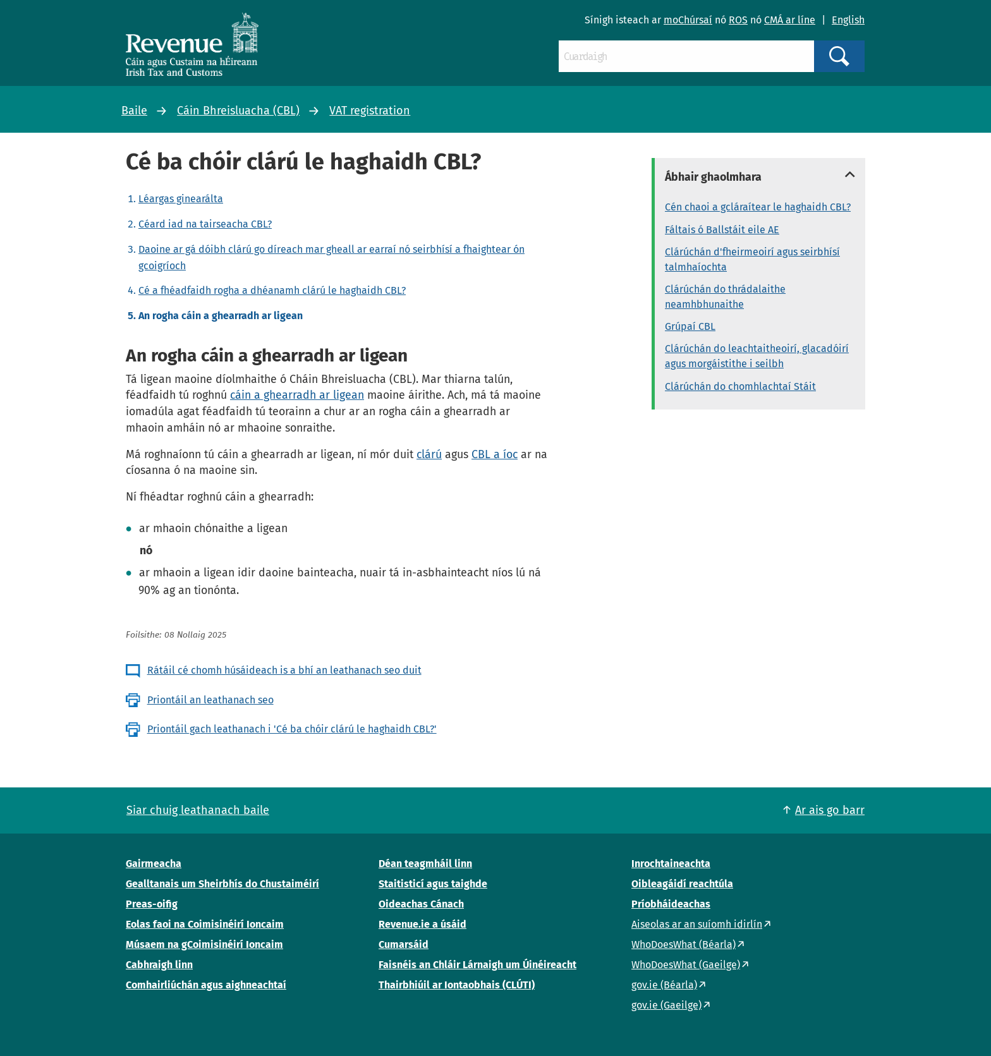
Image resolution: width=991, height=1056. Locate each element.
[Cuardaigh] (686, 56)
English (848, 20)
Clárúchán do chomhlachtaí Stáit (740, 386)
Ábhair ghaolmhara (713, 177)
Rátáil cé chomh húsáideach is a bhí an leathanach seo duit (284, 670)
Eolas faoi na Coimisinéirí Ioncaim (205, 924)
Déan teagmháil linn (425, 864)
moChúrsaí (688, 20)
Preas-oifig (152, 904)
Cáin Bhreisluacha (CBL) (238, 111)
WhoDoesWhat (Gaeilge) (685, 965)
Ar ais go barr (830, 810)
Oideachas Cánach (421, 904)
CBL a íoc (494, 454)
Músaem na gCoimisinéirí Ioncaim (204, 944)
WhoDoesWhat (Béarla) (683, 944)
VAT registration (369, 111)
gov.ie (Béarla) (664, 985)
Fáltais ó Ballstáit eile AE (722, 230)
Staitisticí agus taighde (433, 884)
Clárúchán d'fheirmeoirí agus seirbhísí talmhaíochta (752, 259)
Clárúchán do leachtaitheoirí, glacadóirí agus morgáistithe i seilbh (757, 356)
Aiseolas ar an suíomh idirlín (696, 924)
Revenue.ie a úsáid (422, 924)
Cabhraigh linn (159, 965)
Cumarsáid (404, 944)
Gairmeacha (153, 864)
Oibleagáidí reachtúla (682, 884)
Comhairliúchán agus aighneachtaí (206, 985)
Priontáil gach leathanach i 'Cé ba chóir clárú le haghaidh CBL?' (292, 729)
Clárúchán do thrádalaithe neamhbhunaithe (725, 296)
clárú (429, 454)
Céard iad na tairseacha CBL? (205, 224)
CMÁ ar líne (789, 20)
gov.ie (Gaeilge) (666, 1005)
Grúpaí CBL (690, 326)
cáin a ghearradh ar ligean (297, 395)
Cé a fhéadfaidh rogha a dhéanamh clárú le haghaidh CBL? (272, 290)
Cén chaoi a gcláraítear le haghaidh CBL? (758, 207)
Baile (134, 111)
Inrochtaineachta (670, 864)
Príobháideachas (670, 904)
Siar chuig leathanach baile (197, 810)
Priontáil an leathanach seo (210, 700)
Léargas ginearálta (180, 199)
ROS (738, 20)
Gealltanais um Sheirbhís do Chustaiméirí (222, 884)
